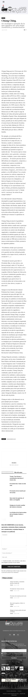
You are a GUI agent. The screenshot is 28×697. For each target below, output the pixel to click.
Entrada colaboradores (11, 691)
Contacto (19, 691)
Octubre (14, 462)
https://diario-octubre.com (14, 464)
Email (2, 648)
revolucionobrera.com (11, 439)
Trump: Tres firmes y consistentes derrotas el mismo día (16, 478)
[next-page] (5, 520)
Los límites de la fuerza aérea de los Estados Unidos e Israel (18, 514)
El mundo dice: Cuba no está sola (17, 588)
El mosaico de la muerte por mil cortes (18, 596)
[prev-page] (2, 520)
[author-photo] (14, 460)
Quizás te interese (7, 472)
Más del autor (18, 472)
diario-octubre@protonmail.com (17, 630)
